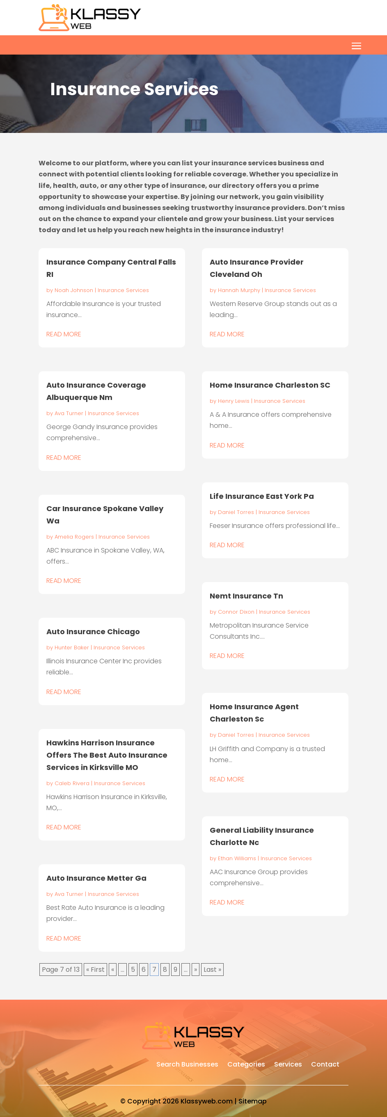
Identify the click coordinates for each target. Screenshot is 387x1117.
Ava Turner (69, 413)
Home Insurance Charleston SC (270, 385)
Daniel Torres (236, 512)
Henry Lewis (234, 401)
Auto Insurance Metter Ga (96, 878)
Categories (246, 1065)
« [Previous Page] (112, 969)
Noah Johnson (74, 290)
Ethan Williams (237, 858)
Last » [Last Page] (212, 969)
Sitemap (252, 1101)
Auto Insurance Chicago (93, 631)
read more (63, 334)
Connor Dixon (236, 612)
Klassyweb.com (207, 1101)
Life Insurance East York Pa (262, 496)
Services (288, 1065)
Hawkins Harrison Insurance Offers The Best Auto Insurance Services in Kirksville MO (106, 755)
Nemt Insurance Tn (246, 596)
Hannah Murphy (239, 290)
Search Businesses (187, 1065)
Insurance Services (123, 290)
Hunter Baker (72, 647)
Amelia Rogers (74, 537)
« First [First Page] (95, 969)
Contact (325, 1065)
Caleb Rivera (72, 783)
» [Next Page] (195, 969)
